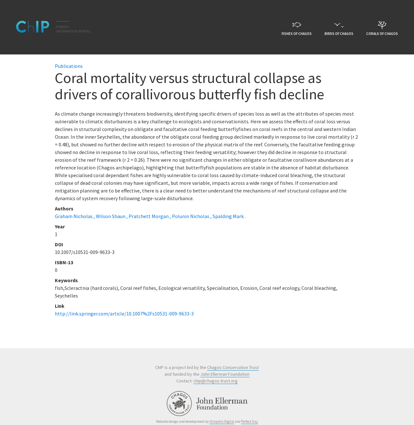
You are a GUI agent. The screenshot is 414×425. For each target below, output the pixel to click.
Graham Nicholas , (75, 216)
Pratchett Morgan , (150, 216)
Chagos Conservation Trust (233, 367)
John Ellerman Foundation (224, 374)
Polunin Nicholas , (192, 216)
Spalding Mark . (229, 216)
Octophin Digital (221, 421)
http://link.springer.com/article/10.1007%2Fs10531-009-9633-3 (124, 313)
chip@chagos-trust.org (215, 381)
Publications (69, 66)
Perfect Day (249, 421)
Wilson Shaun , (112, 216)
